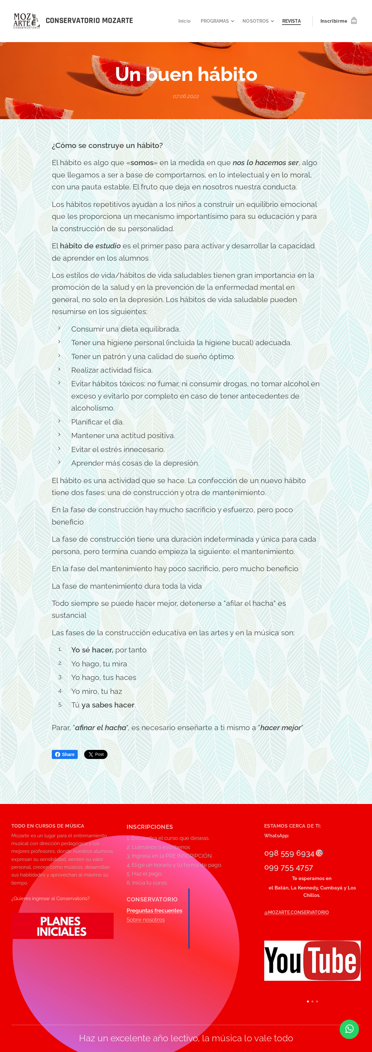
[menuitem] (181, 21)
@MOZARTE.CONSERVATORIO (296, 912)
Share (65, 754)
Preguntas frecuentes (154, 910)
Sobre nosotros (146, 919)
